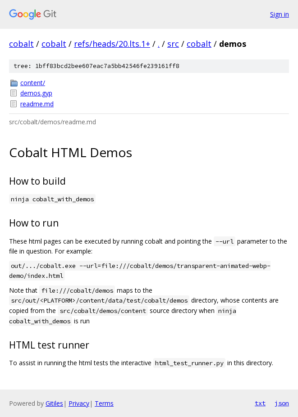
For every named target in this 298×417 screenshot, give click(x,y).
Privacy (79, 403)
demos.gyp (36, 93)
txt (260, 403)
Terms (104, 403)
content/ (32, 82)
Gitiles (54, 403)
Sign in (279, 14)
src (173, 43)
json (282, 403)
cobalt (21, 43)
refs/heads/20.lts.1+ (112, 43)
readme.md (37, 104)
